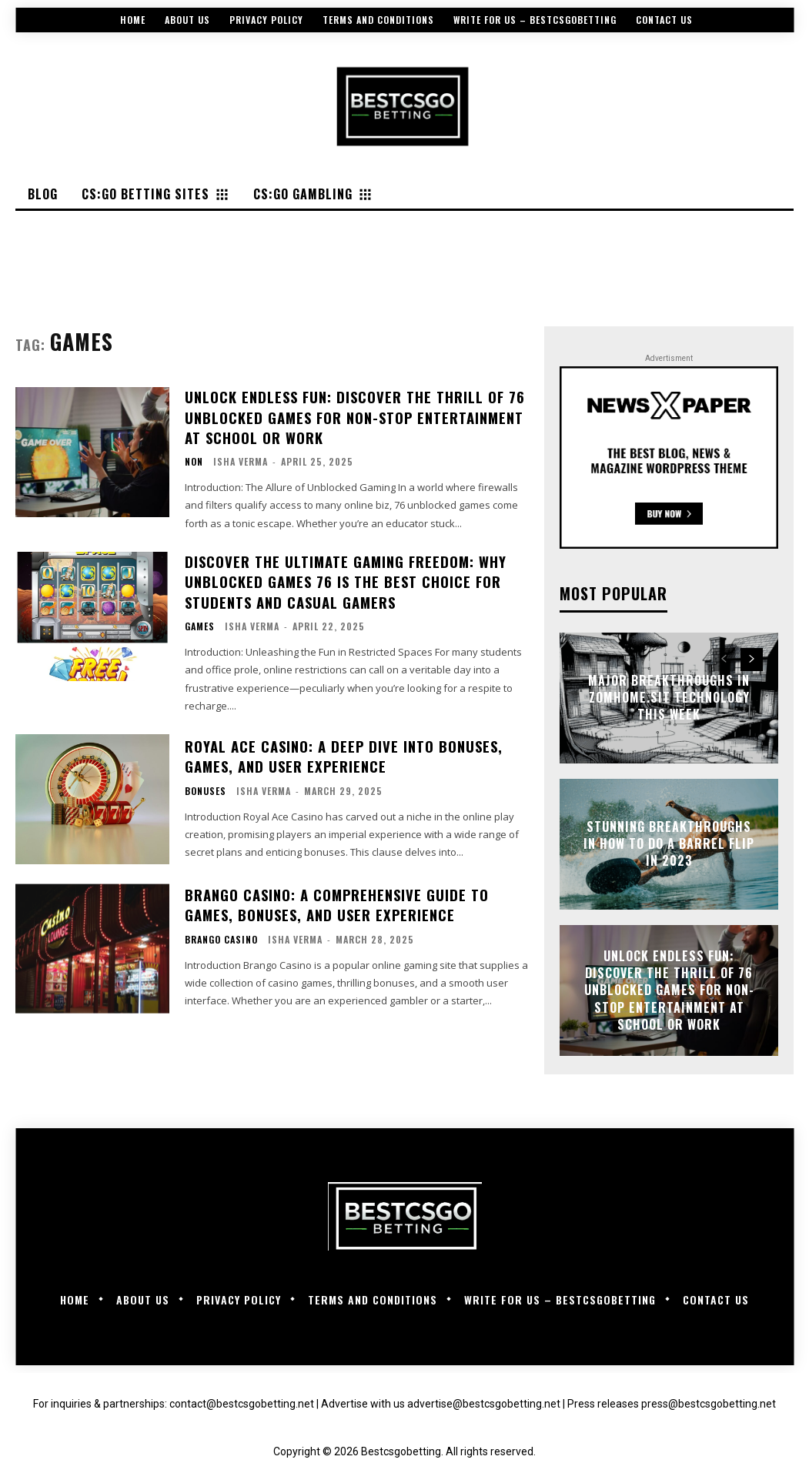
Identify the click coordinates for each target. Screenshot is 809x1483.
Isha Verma (240, 459)
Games (200, 621)
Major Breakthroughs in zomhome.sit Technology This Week (669, 697)
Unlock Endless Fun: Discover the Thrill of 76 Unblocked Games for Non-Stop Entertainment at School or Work (351, 415)
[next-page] (751, 659)
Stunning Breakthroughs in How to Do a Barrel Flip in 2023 (668, 843)
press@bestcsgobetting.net (708, 1404)
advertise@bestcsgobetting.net (483, 1404)
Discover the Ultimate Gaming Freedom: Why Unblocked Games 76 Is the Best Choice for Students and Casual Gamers (342, 578)
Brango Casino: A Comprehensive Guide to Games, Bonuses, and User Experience (334, 900)
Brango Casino (221, 934)
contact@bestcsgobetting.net (241, 1404)
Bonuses (205, 785)
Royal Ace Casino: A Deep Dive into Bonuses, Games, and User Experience (340, 751)
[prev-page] (724, 659)
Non (194, 459)
